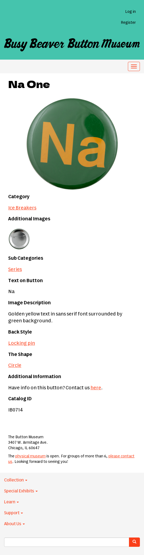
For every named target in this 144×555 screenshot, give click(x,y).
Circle (14, 365)
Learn (11, 502)
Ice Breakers (22, 208)
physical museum (30, 456)
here (95, 387)
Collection (15, 480)
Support (13, 513)
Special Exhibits (21, 491)
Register (128, 23)
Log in (130, 12)
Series (15, 269)
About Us (14, 524)
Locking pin (21, 343)
